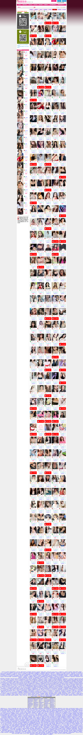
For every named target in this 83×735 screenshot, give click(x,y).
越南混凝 (64, 187)
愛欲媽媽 (35, 84)
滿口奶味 (35, 187)
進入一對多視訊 (33, 125)
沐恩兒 (50, 264)
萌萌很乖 (57, 302)
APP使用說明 (19, 12)
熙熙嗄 (50, 251)
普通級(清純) (47, 11)
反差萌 (42, 58)
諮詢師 (50, 84)
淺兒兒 (42, 225)
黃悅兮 (50, 238)
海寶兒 (57, 84)
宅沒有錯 (42, 187)
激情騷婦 (64, 84)
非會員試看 (33, 23)
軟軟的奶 (35, 135)
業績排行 (31, 9)
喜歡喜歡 (57, 135)
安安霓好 (64, 135)
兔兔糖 (26, 209)
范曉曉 (42, 277)
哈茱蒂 (42, 238)
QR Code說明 (26, 12)
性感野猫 (35, 97)
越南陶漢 (26, 78)
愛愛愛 (64, 238)
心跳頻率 (50, 302)
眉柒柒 (35, 251)
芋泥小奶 (26, 71)
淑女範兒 (50, 97)
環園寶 (42, 45)
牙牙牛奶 (26, 84)
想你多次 (50, 277)
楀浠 (56, 264)
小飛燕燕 (64, 148)
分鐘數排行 (36, 9)
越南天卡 (50, 135)
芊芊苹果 (57, 97)
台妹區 (41, 9)
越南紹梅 (42, 97)
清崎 (64, 251)
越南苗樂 (57, 45)
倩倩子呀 (26, 189)
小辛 (25, 91)
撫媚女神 (57, 161)
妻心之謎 (50, 148)
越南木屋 (57, 225)
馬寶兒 (26, 163)
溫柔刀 (26, 150)
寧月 (34, 277)
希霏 (56, 251)
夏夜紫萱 (26, 65)
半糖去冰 (35, 264)
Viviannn (57, 187)
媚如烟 (42, 84)
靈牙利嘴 (26, 130)
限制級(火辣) (36, 11)
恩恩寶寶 (50, 161)
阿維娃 (26, 137)
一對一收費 (64, 9)
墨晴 (34, 148)
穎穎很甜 (42, 71)
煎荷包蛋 (64, 71)
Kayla (64, 277)
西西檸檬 (35, 225)
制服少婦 (42, 174)
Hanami (26, 183)
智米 (25, 196)
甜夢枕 (42, 302)
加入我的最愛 (63, 7)
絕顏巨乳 (57, 238)
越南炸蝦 (57, 277)
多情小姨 (42, 161)
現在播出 (35, 45)
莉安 (64, 97)
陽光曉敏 (42, 135)
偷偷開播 (64, 161)
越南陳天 (35, 238)
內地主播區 (45, 9)
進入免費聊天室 (55, 86)
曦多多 (26, 104)
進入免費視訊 (33, 22)
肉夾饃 (26, 176)
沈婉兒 (64, 174)
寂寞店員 (42, 264)
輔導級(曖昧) (42, 11)
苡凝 (42, 251)
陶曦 (34, 58)
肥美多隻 (57, 148)
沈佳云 (50, 187)
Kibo (56, 174)
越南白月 (35, 174)
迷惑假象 (26, 58)
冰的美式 (50, 58)
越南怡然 (64, 264)
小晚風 (50, 225)
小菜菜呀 (50, 174)
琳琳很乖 (35, 71)
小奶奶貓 (26, 117)
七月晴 (42, 148)
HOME (58, 7)
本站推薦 (50, 9)
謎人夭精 (26, 124)
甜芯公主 (35, 161)
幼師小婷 (35, 302)
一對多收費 (59, 9)
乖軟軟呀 (64, 225)
